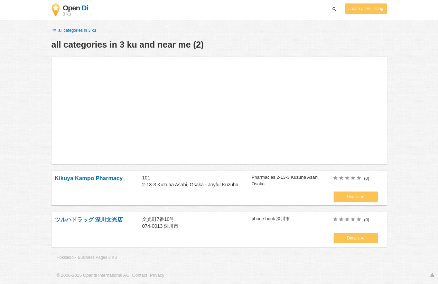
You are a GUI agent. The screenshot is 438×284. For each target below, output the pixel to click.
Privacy (157, 275)
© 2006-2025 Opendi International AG (93, 275)
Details (354, 196)
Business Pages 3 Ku (97, 257)
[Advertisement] (219, 110)
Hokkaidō (65, 257)
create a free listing (365, 8)
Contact (139, 275)
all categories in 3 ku (74, 30)
